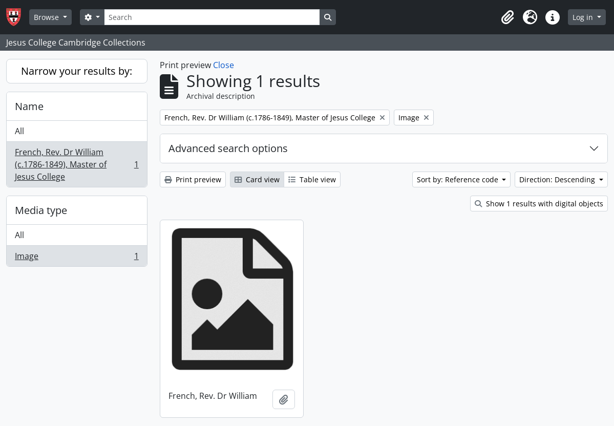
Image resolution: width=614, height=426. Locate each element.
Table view (312, 179)
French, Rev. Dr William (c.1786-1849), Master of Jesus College (76, 164)
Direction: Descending (558, 179)
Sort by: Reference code (458, 179)
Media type (41, 210)
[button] (507, 17)
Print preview (192, 179)
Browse (47, 17)
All (19, 131)
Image (76, 258)
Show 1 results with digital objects (539, 203)
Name (29, 106)
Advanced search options (228, 148)
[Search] (212, 17)
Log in (584, 17)
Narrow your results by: (76, 71)
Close (223, 65)
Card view (257, 179)
